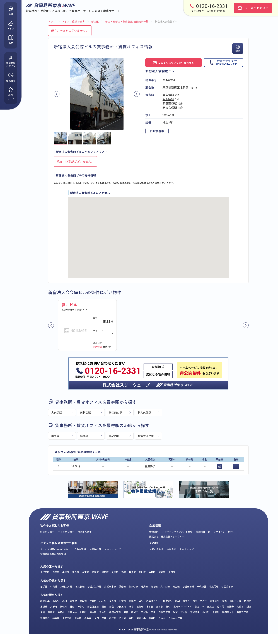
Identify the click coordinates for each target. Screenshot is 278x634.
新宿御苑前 (93, 606)
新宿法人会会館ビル (166, 21)
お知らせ (171, 549)
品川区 (142, 572)
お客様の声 (95, 549)
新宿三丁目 (242, 612)
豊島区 (75, 572)
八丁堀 (102, 600)
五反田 (210, 606)
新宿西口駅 (170, 103)
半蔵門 (93, 600)
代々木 (203, 600)
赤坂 (224, 600)
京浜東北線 (110, 586)
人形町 (53, 606)
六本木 (161, 618)
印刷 (237, 48)
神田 (72, 606)
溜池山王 (45, 600)
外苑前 (61, 612)
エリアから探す (66, 531)
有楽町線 (133, 586)
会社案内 (154, 531)
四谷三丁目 (164, 612)
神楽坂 (55, 618)
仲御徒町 (167, 600)
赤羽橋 (77, 618)
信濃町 (215, 612)
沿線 (11, 11)
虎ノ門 (220, 606)
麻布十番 (141, 618)
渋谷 (131, 606)
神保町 (63, 606)
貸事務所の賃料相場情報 (53, 554)
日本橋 (112, 600)
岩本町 (102, 612)
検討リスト (10, 93)
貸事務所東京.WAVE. (145, 629)
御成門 (134, 612)
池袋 (177, 600)
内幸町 (122, 600)
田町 (141, 600)
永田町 (83, 612)
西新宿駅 (168, 99)
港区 (123, 572)
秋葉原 (139, 606)
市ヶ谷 (149, 606)
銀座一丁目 (115, 612)
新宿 (104, 606)
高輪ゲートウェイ (182, 606)
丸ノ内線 (114, 436)
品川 (64, 600)
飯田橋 (83, 600)
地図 (11, 40)
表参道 (73, 600)
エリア (10, 25)
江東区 (95, 572)
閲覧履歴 (10, 77)
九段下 (240, 606)
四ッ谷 (159, 606)
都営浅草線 (227, 586)
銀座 (248, 606)
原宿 (126, 612)
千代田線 (201, 586)
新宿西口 (45, 618)
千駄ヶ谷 (72, 612)
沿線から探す (47, 531)
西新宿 (247, 600)
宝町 (131, 618)
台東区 (85, 572)
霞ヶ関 (93, 612)
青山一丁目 (235, 600)
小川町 (205, 612)
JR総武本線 (66, 586)
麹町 (168, 606)
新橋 (111, 606)
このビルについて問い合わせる (173, 62)
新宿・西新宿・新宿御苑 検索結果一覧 (126, 21)
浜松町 (55, 600)
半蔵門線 (213, 586)
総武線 (84, 436)
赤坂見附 (214, 600)
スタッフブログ (113, 549)
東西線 (176, 586)
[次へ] (246, 325)
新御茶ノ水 (228, 612)
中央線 (53, 586)
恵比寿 (230, 606)
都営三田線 (188, 586)
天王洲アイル (153, 600)
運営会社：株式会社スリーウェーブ (168, 536)
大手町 (186, 600)
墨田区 (105, 572)
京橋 (42, 612)
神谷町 (80, 606)
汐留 (175, 612)
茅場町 (51, 612)
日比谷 (122, 618)
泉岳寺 (87, 618)
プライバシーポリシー (225, 531)
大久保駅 (168, 95)
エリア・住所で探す (73, 21)
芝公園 (183, 612)
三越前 (144, 612)
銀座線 (122, 586)
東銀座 (132, 600)
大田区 (171, 572)
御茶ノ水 (199, 606)
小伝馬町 (121, 606)
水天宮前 (67, 618)
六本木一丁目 (175, 618)
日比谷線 (79, 586)
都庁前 (112, 618)
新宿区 (95, 21)
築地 (104, 618)
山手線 (55, 436)
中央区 (65, 572)
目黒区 (132, 572)
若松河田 (195, 612)
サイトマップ (187, 549)
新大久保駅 (170, 107)
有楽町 (152, 618)
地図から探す (85, 531)
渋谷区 (161, 572)
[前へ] (51, 325)
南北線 (154, 586)
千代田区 (45, 572)
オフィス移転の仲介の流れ (54, 549)
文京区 (115, 572)
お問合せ (256, 8)
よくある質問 (79, 549)
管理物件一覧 (203, 531)
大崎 (195, 600)
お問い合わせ (156, 549)
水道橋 (43, 606)
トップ (52, 21)
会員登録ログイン (10, 62)
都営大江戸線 (146, 436)
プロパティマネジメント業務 (177, 531)
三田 (153, 612)
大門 (96, 618)
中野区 (152, 572)
